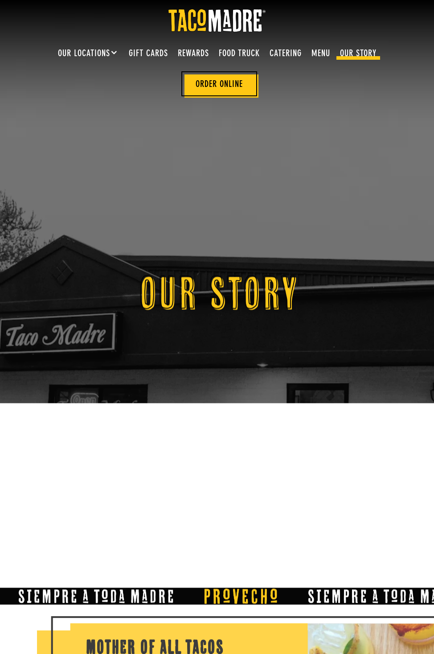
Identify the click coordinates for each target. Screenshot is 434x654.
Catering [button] (286, 53)
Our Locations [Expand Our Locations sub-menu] (88, 52)
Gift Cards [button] (148, 53)
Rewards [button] (193, 53)
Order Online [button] (219, 84)
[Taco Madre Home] (217, 20)
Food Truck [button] (239, 53)
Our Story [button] (358, 53)
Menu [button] (320, 53)
